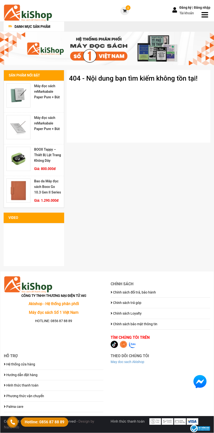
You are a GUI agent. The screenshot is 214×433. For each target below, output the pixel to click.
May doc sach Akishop (127, 362)
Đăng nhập (202, 7)
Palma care (13, 407)
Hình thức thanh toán (21, 385)
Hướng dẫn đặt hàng (21, 375)
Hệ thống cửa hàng (19, 364)
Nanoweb (11, 427)
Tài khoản (186, 13)
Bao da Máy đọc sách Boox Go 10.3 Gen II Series (47, 186)
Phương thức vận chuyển (24, 396)
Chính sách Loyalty (126, 313)
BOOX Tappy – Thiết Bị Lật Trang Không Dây (47, 154)
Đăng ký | (186, 7)
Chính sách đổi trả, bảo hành (133, 292)
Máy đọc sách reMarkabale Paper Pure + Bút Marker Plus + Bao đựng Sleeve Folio (47, 91)
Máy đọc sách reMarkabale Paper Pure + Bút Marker (47, 123)
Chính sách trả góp (126, 303)
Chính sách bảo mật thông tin (134, 324)
